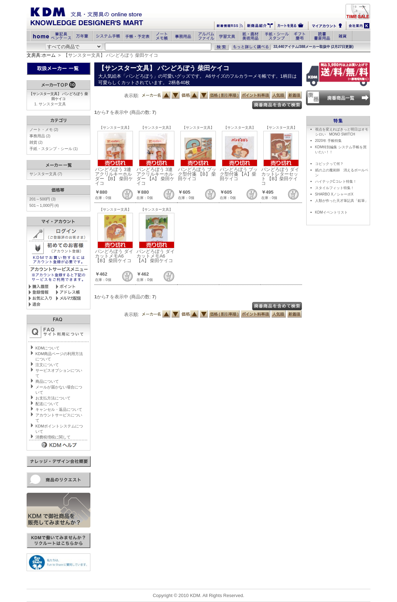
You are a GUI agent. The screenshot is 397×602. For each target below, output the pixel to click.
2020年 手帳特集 (328, 141)
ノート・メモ (43, 129)
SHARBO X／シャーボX (334, 194)
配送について (47, 404)
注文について (47, 365)
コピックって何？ (329, 164)
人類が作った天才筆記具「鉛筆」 (341, 201)
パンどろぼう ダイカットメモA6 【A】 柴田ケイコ (155, 256)
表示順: (131, 95)
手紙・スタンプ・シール (53, 149)
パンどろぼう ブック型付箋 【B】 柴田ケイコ (197, 174)
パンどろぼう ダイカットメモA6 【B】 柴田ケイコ (114, 256)
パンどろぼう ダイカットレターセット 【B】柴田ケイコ (280, 176)
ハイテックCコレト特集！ (336, 181)
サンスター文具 (52, 104)
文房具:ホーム (41, 55)
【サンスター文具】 (115, 127)
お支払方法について (53, 398)
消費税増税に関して (53, 437)
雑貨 (36, 142)
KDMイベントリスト (331, 212)
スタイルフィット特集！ (334, 188)
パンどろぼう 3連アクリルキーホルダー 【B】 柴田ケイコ (114, 176)
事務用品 (39, 136)
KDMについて (47, 348)
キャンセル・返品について (58, 409)
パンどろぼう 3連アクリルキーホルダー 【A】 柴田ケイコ (155, 176)
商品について (47, 381)
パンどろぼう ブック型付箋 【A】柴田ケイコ (239, 174)
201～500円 (42, 199)
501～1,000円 (44, 205)
